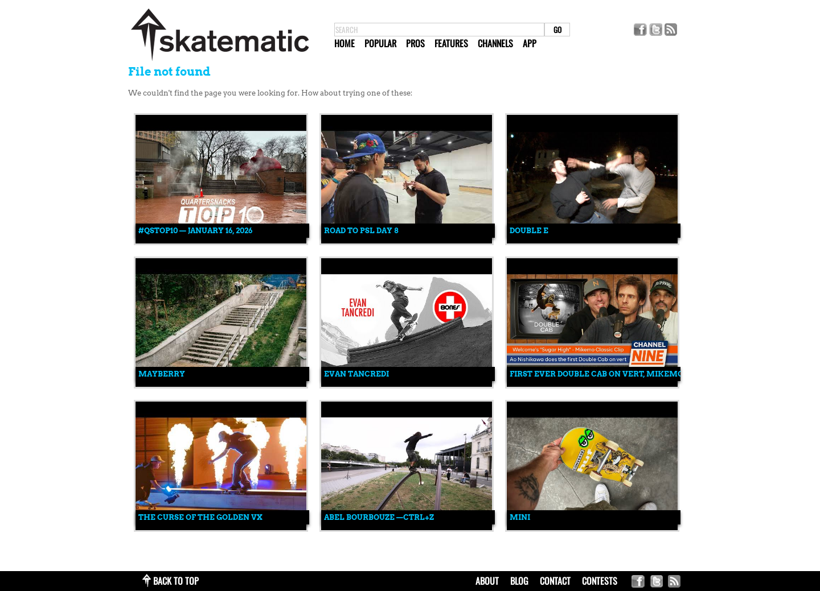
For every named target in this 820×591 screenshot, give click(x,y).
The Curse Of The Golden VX (200, 517)
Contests (599, 581)
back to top (176, 581)
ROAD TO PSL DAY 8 (361, 230)
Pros (415, 43)
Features (451, 43)
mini (520, 517)
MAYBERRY (161, 374)
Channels (495, 43)
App (529, 43)
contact (555, 581)
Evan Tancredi (356, 374)
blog (519, 581)
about (487, 581)
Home (344, 43)
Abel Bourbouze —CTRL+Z (379, 517)
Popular (380, 43)
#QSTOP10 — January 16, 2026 (195, 230)
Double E (529, 230)
